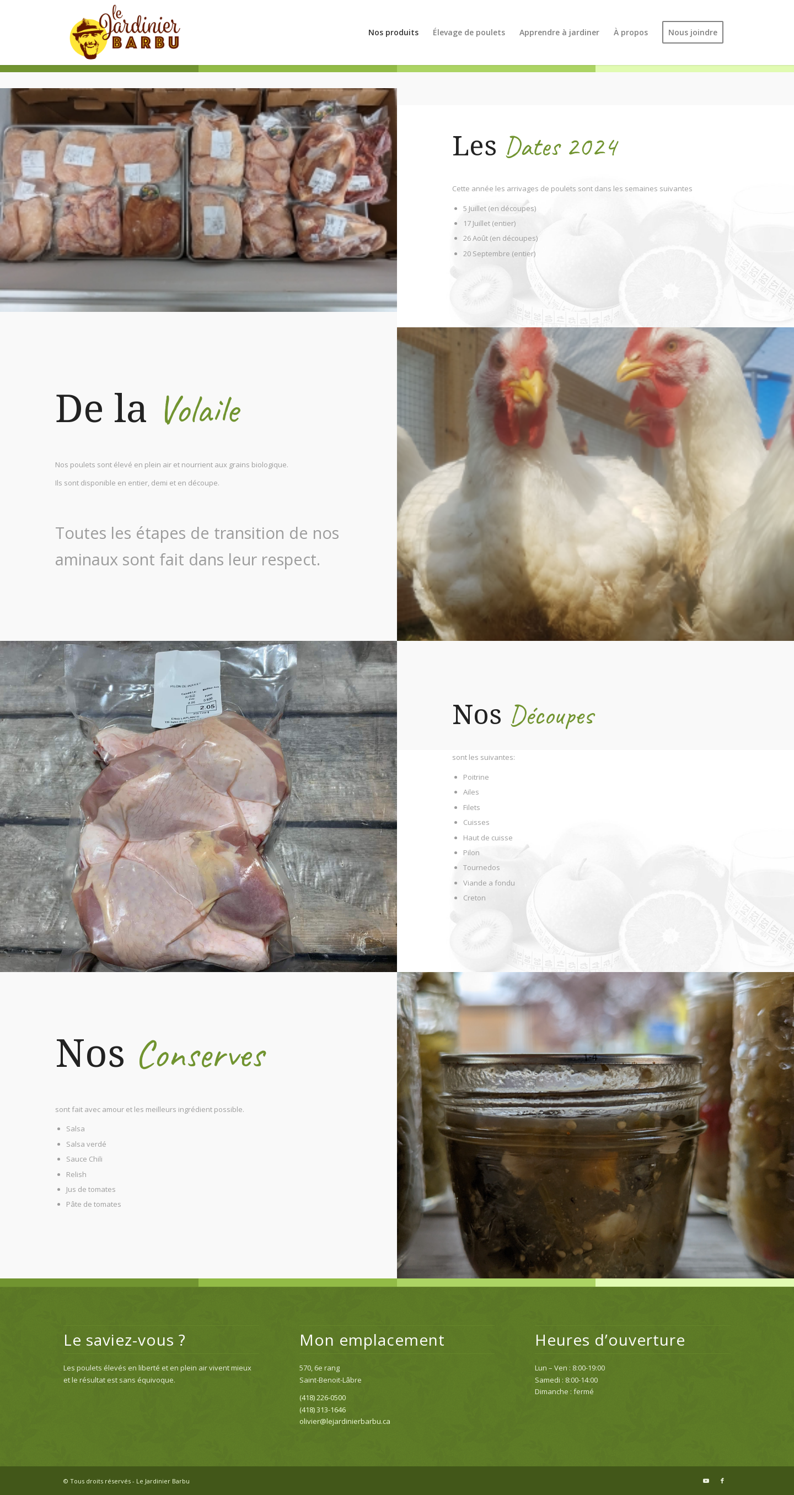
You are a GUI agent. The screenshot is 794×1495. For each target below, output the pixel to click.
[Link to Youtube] (706, 1480)
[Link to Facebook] (722, 1480)
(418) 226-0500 (322, 1397)
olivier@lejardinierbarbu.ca (344, 1421)
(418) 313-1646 (322, 1410)
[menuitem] (393, 32)
